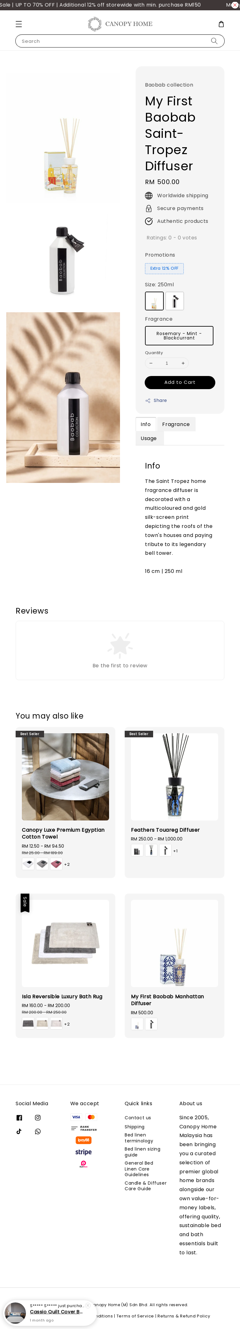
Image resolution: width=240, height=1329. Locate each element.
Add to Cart (180, 382)
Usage (149, 438)
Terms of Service (135, 1316)
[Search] (214, 41)
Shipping (135, 1127)
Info (146, 424)
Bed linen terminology (139, 1138)
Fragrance (158, 319)
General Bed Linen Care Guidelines (139, 1168)
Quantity (154, 353)
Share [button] (156, 400)
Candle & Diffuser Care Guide (146, 1186)
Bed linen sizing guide (143, 1152)
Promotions (160, 254)
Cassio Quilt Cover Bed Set (57, 1312)
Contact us (138, 1118)
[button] (19, 24)
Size (159, 284)
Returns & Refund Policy (184, 1316)
